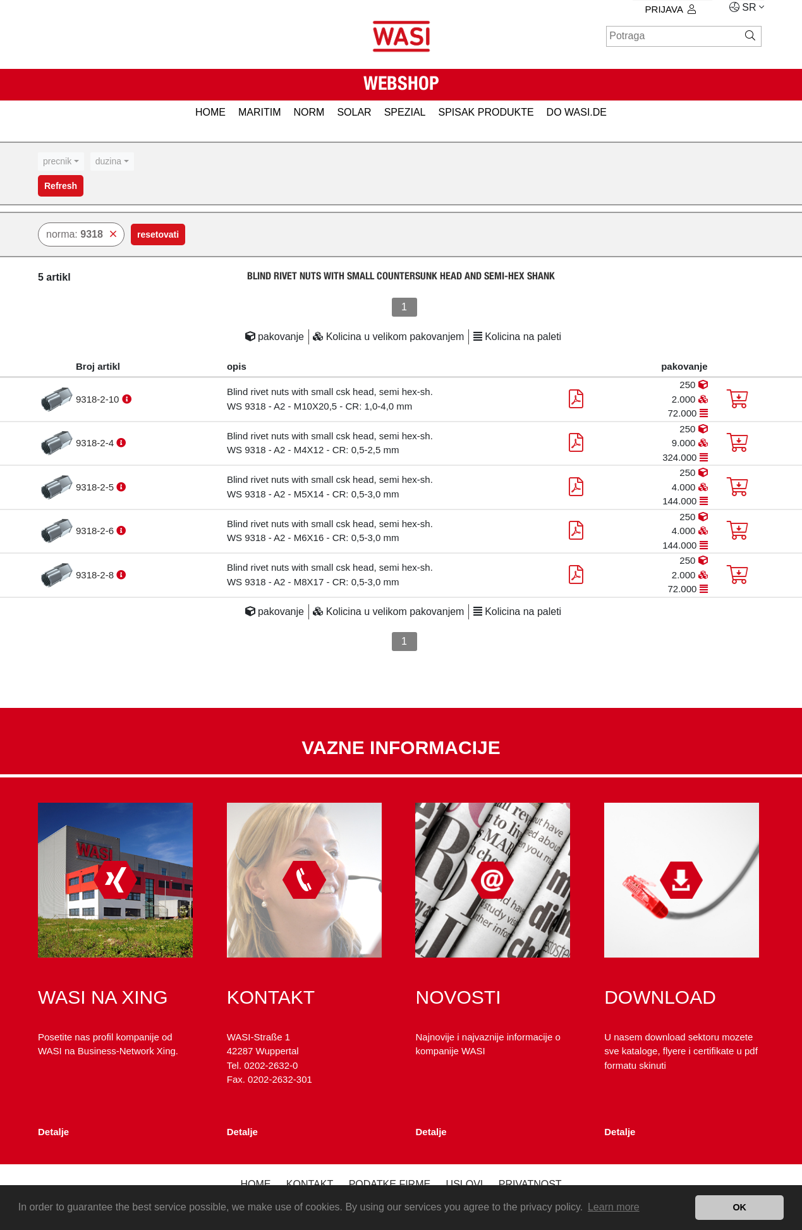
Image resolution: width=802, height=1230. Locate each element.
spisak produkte (485, 112)
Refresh (60, 186)
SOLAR (354, 112)
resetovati (158, 234)
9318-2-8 (96, 574)
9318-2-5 (96, 487)
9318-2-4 (96, 442)
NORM (309, 112)
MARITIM (259, 112)
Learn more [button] (614, 1207)
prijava (670, 9)
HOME (210, 112)
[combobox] (61, 161)
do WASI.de (577, 112)
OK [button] (739, 1207)
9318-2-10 (99, 399)
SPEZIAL (405, 112)
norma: (81, 234)
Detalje (53, 1131)
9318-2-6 (96, 530)
